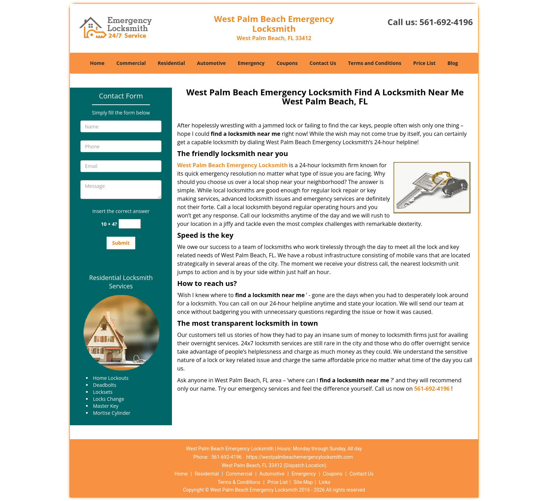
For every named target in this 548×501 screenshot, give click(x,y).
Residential (171, 63)
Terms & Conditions (239, 482)
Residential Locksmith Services (121, 281)
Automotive (211, 63)
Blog (452, 63)
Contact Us (323, 63)
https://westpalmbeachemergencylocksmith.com (299, 457)
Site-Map (303, 482)
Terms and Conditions (374, 63)
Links (324, 482)
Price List (424, 63)
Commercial (131, 63)
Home (97, 63)
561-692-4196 (446, 22)
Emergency (251, 63)
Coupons (286, 63)
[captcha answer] (129, 224)
